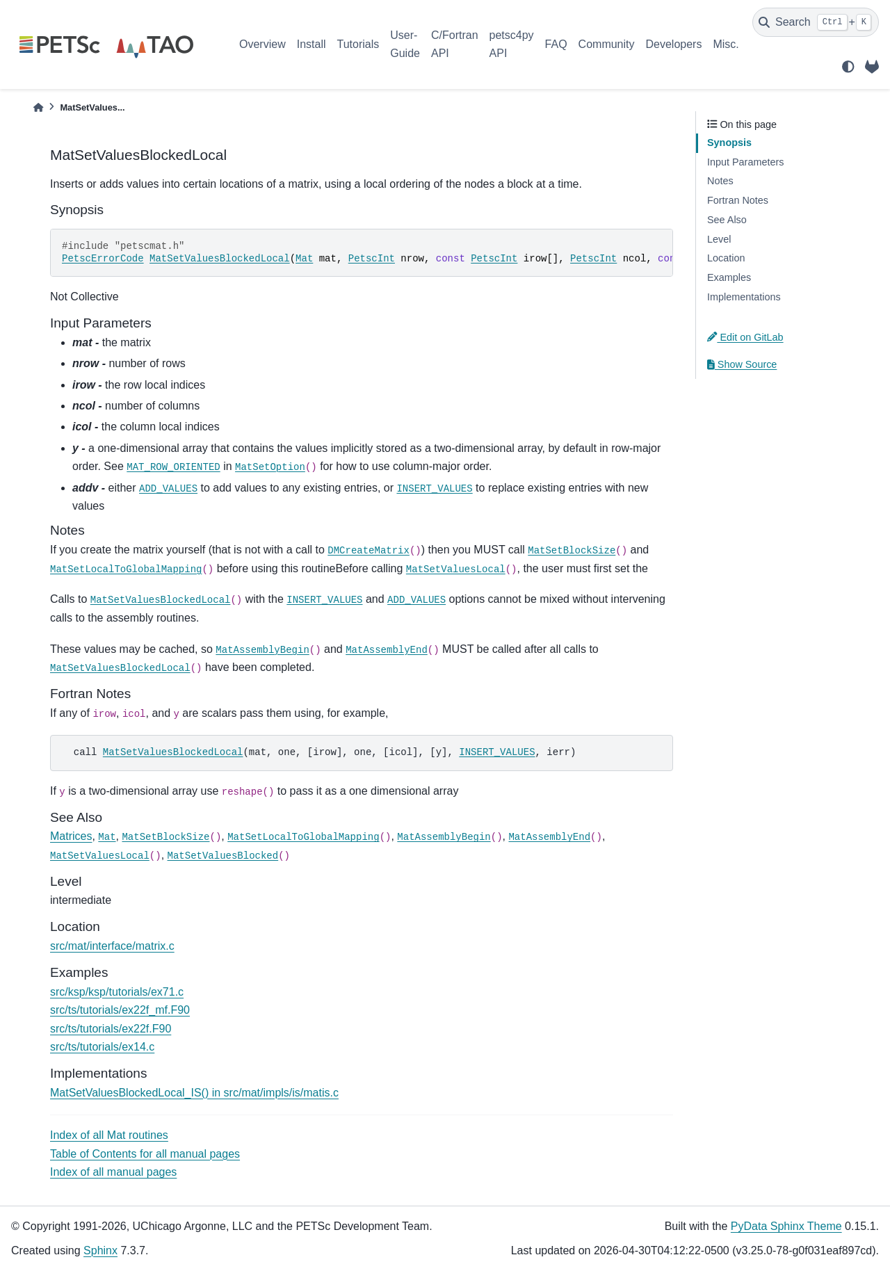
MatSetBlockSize (571, 550)
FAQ (556, 44)
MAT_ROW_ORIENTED (173, 467)
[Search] (815, 22)
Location (726, 258)
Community (606, 44)
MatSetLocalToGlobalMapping (126, 569)
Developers (674, 44)
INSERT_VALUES (434, 488)
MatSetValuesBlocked (223, 855)
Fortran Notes (737, 200)
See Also (727, 219)
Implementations (744, 296)
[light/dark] (848, 67)
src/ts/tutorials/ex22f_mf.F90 (120, 1010)
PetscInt (371, 258)
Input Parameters (745, 162)
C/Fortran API (454, 44)
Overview (262, 44)
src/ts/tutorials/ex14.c (102, 1047)
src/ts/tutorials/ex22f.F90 (110, 1029)
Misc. (725, 44)
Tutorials (358, 44)
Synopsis (729, 142)
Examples (729, 277)
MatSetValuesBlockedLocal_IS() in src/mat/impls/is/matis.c (194, 1093)
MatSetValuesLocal (455, 569)
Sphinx (100, 1250)
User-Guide (405, 44)
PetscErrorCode (103, 258)
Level (719, 239)
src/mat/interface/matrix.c (112, 946)
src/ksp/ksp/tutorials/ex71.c (117, 992)
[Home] (38, 107)
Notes (720, 180)
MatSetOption (270, 467)
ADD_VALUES (168, 488)
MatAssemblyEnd (387, 650)
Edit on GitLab (745, 337)
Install (311, 44)
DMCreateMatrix (368, 550)
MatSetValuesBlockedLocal (219, 258)
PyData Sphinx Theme (786, 1226)
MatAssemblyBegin (262, 650)
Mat (304, 258)
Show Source (742, 364)
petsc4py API (512, 44)
